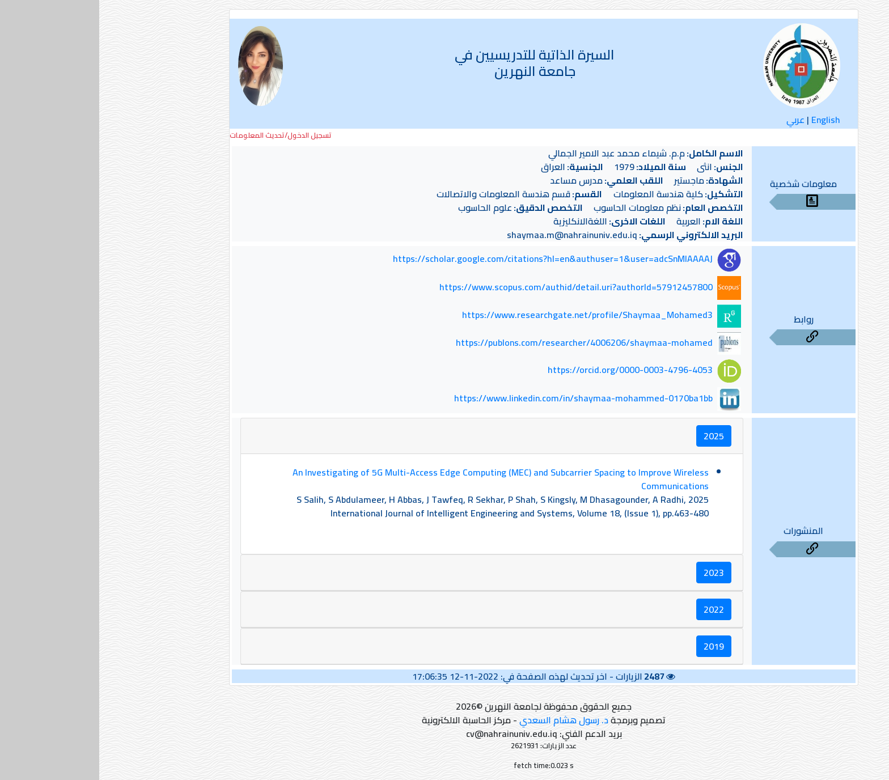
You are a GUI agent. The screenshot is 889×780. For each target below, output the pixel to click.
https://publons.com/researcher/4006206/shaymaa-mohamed (485, 342)
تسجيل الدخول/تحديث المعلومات (181, 135)
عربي (696, 119)
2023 (614, 572)
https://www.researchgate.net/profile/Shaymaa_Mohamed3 (488, 314)
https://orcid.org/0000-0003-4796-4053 (530, 370)
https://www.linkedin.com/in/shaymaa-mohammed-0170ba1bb (484, 397)
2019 (614, 646)
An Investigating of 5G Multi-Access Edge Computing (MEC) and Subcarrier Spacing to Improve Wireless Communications (401, 479)
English (726, 119)
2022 (614, 609)
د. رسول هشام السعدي (464, 719)
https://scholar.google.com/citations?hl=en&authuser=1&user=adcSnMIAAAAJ (453, 259)
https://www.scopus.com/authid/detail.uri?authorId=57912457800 (476, 286)
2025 (614, 435)
